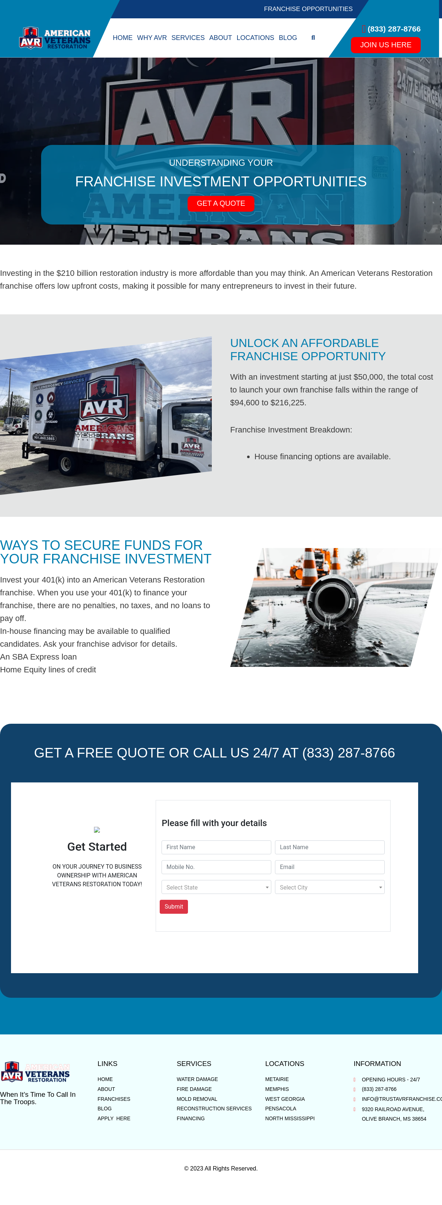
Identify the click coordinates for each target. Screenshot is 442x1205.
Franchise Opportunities (308, 9)
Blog (288, 37)
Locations (255, 37)
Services (188, 37)
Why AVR (152, 37)
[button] (313, 38)
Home (123, 37)
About (220, 37)
